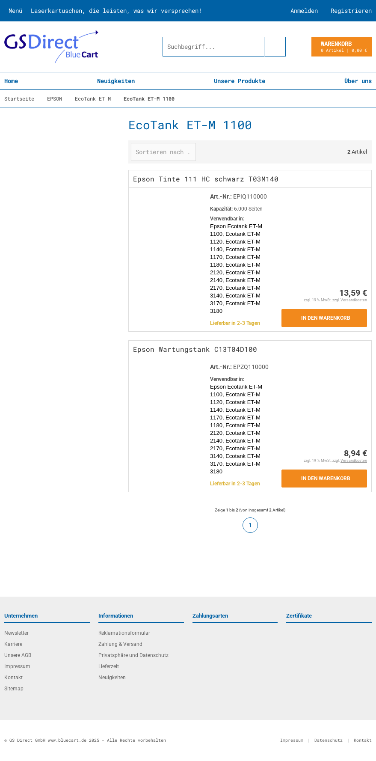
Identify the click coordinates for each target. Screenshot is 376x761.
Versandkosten (353, 300)
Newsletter (16, 633)
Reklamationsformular (124, 633)
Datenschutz (328, 740)
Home (11, 81)
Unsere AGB (17, 655)
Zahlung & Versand (120, 644)
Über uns (358, 81)
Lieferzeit (108, 666)
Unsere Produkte (239, 81)
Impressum (17, 666)
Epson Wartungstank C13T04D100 (195, 349)
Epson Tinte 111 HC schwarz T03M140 (205, 178)
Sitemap (14, 689)
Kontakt (13, 678)
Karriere (13, 644)
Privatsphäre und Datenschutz (133, 655)
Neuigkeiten (116, 81)
